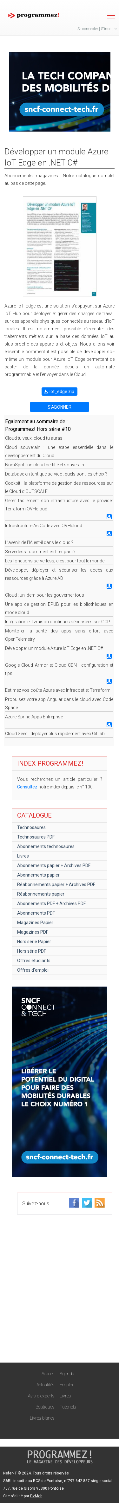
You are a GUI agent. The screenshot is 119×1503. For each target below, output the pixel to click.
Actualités (45, 1384)
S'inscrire (108, 29)
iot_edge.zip (62, 391)
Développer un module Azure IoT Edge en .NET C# (54, 648)
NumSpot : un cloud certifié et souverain (44, 464)
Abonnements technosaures (46, 846)
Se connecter (87, 29)
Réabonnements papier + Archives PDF (56, 884)
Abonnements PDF (36, 913)
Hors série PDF (31, 951)
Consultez (27, 786)
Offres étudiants (33, 960)
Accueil (48, 1373)
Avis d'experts (41, 1395)
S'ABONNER (59, 407)
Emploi (66, 1384)
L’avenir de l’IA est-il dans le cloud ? (39, 542)
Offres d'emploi (33, 970)
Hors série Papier (34, 941)
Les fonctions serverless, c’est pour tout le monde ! (55, 560)
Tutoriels (68, 1406)
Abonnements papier (38, 875)
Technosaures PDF (36, 836)
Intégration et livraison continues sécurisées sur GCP (57, 621)
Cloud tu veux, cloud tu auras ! (34, 438)
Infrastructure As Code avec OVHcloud (43, 525)
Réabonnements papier (40, 894)
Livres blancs (42, 1418)
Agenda (67, 1373)
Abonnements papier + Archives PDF (53, 865)
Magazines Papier (35, 922)
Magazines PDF (32, 932)
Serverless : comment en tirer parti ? (40, 551)
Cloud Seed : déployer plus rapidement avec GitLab (55, 733)
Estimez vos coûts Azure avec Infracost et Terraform (57, 690)
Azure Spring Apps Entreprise (34, 716)
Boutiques (45, 1406)
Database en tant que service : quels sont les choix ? (56, 473)
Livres (23, 855)
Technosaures (31, 827)
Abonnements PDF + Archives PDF (51, 903)
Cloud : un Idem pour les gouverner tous (44, 595)
